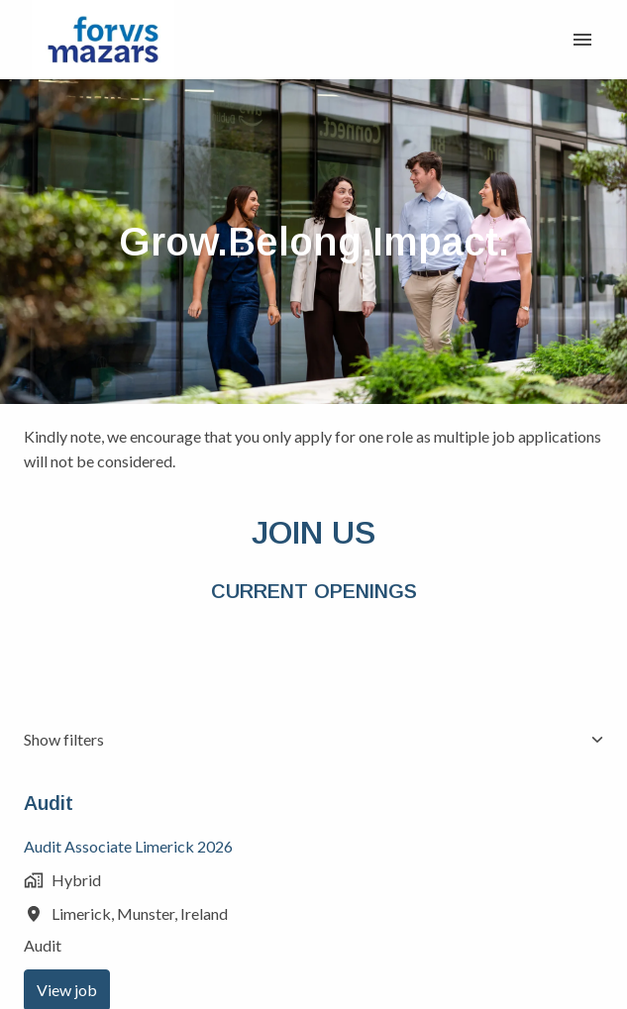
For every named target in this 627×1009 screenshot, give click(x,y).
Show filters (313, 739)
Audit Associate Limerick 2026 (128, 846)
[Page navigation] (582, 39)
